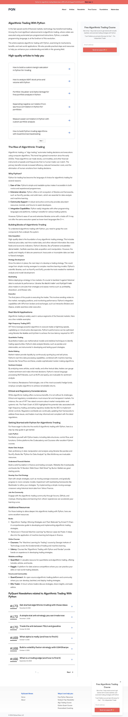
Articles (71, 9)
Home (23, 696)
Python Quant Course (65, 705)
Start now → (89, 2)
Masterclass (115, 9)
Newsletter (81, 9)
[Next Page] (42, 141)
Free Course (92, 9)
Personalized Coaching (65, 707)
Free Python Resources (65, 696)
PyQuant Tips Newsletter (66, 699)
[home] (11, 9)
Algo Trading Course (64, 702)
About (64, 9)
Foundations (104, 9)
